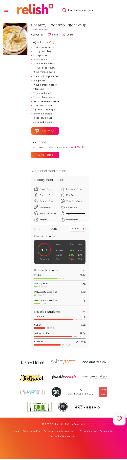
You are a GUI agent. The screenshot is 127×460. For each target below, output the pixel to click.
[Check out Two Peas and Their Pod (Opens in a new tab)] (95, 377)
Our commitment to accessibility (60, 431)
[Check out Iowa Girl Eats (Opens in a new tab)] (103, 392)
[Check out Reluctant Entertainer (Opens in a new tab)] (63, 407)
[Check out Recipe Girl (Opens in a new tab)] (56, 392)
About (17, 431)
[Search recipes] (84, 10)
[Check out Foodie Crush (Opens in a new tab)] (63, 377)
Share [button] (68, 34)
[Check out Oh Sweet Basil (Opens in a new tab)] (80, 392)
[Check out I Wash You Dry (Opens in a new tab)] (32, 392)
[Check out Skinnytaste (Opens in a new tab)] (63, 362)
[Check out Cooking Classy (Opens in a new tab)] (95, 362)
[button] (5, 10)
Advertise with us (31, 431)
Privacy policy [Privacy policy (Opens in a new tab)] (106, 431)
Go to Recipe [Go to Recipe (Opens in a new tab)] (45, 154)
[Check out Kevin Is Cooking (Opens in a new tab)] (39, 407)
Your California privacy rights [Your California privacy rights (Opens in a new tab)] (63, 436)
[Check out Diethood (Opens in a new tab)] (32, 377)
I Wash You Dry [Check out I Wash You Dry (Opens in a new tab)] (39, 29)
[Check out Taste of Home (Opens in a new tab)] (32, 362)
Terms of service (88, 431)
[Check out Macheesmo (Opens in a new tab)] (87, 407)
